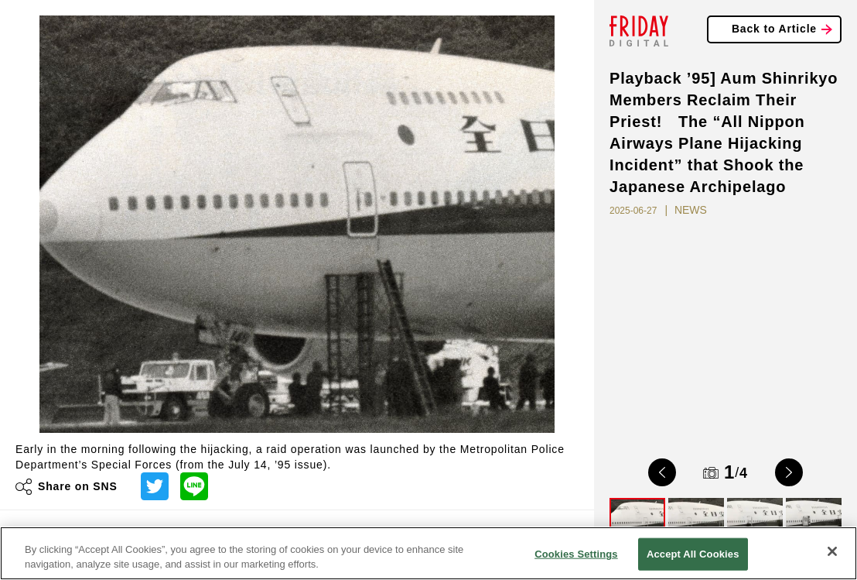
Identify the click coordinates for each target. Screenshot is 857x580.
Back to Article (774, 28)
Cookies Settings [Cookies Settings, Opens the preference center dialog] (576, 554)
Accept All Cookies (693, 554)
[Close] (832, 551)
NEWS (690, 210)
